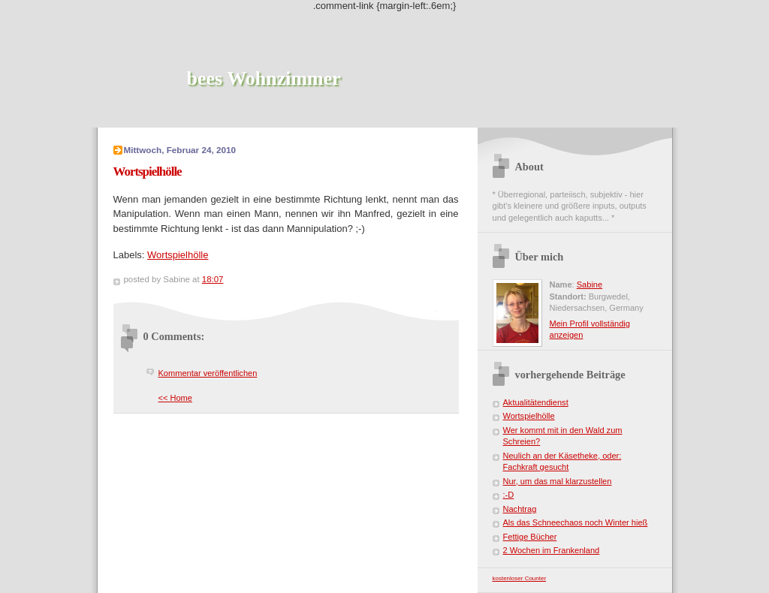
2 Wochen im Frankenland (551, 550)
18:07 (213, 279)
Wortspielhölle (177, 254)
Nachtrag (520, 508)
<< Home (175, 397)
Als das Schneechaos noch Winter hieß (575, 522)
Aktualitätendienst (535, 402)
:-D (508, 494)
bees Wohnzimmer (264, 78)
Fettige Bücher (530, 536)
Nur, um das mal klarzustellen (557, 481)
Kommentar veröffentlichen (208, 373)
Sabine (589, 284)
